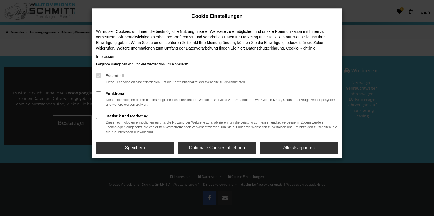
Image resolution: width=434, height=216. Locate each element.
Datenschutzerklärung (265, 48)
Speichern (135, 147)
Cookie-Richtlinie (300, 48)
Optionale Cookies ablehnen (217, 147)
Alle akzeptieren (299, 147)
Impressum (105, 56)
